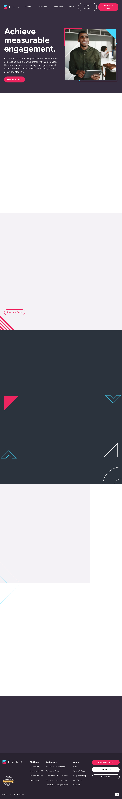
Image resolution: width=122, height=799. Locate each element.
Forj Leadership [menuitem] (79, 776)
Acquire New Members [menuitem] (56, 767)
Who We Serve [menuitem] (79, 771)
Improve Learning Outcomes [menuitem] (58, 785)
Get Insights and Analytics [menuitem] (57, 780)
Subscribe (105, 777)
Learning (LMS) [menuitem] (36, 771)
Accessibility (19, 794)
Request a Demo (108, 7)
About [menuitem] (76, 762)
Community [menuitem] (35, 767)
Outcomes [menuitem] (51, 762)
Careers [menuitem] (76, 785)
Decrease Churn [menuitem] (53, 771)
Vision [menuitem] (76, 767)
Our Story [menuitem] (77, 780)
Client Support (87, 7)
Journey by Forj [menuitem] (36, 776)
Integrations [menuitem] (35, 780)
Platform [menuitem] (34, 762)
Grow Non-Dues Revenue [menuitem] (57, 776)
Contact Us (106, 769)
